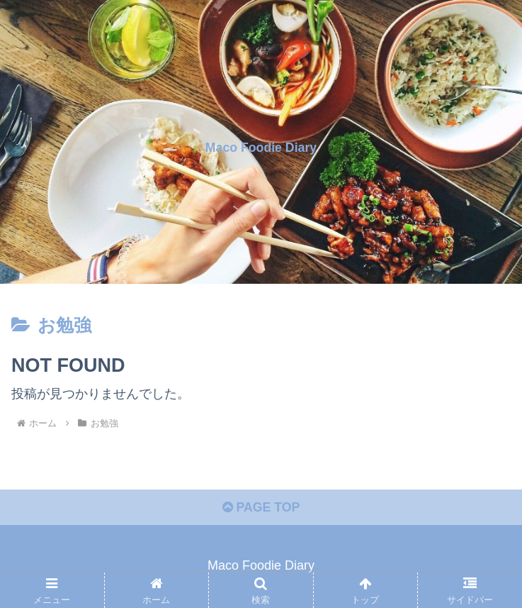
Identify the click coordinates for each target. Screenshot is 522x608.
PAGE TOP (261, 509)
